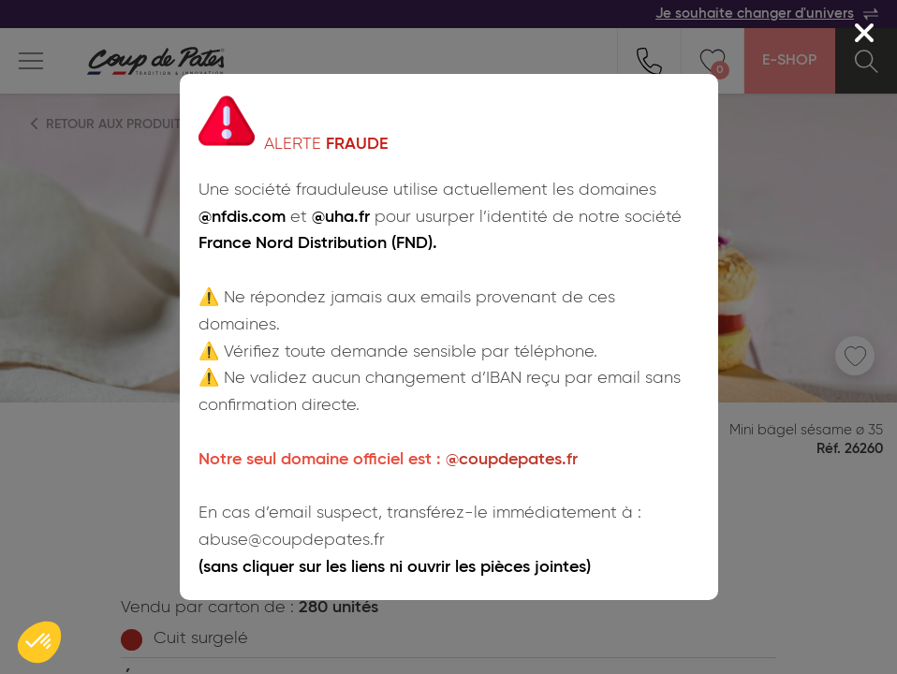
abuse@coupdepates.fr (292, 540)
